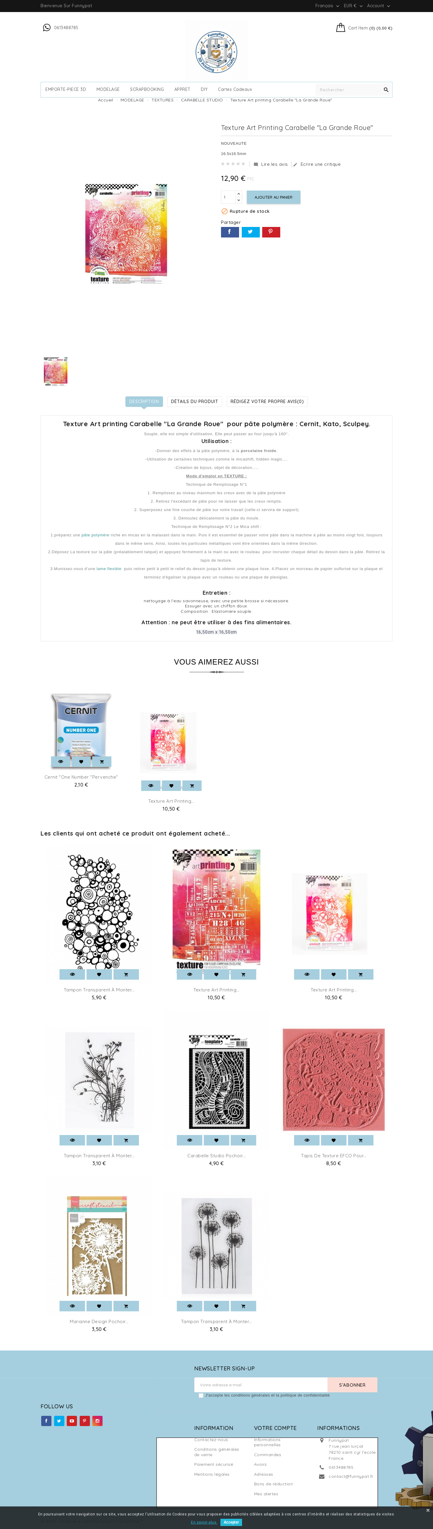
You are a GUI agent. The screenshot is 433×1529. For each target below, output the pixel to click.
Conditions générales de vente (216, 1452)
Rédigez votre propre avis (267, 401)
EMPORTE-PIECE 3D (65, 89)
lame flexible (109, 568)
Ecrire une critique (317, 164)
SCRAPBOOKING (147, 89)
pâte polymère (95, 535)
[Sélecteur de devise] (354, 5)
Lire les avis (270, 164)
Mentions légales (212, 1474)
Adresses (263, 1474)
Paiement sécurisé (213, 1464)
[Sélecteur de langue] (328, 5)
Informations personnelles (267, 1442)
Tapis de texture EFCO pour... (334, 1155)
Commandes (267, 1454)
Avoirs (260, 1464)
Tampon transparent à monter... (99, 990)
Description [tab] (144, 401)
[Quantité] (228, 197)
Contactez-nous (211, 1439)
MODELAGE (108, 89)
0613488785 (341, 1467)
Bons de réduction (273, 1484)
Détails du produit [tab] (194, 401)
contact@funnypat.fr (351, 1476)
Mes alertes (266, 1493)
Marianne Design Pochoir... (99, 1321)
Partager (230, 232)
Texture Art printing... (171, 801)
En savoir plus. (204, 1522)
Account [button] (379, 6)
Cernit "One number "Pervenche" (81, 777)
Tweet (251, 232)
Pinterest (271, 232)
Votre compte (275, 1428)
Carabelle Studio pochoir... (216, 1155)
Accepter (231, 1522)
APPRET (182, 89)
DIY (204, 89)
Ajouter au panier (274, 197)
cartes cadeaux (235, 89)
